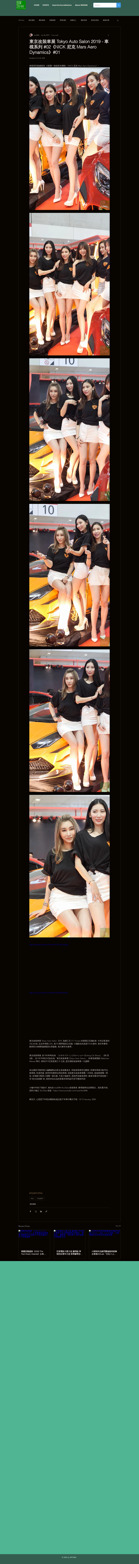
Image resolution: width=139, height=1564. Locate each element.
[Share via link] (46, 1211)
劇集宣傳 (106, 20)
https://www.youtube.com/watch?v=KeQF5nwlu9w (48, 993)
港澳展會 (52, 20)
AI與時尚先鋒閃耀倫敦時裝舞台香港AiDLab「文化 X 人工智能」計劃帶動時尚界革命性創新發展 (104, 1252)
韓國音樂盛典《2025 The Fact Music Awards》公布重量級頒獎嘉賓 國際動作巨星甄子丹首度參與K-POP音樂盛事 (34, 1252)
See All (118, 1226)
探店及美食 (95, 20)
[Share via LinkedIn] (41, 1211)
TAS (32, 1199)
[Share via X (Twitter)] (36, 1211)
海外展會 (32, 20)
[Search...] (103, 5)
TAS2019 (40, 1199)
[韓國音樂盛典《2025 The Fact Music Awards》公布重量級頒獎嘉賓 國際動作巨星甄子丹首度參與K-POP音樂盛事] (34, 1239)
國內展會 (42, 20)
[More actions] (108, 35)
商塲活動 (63, 20)
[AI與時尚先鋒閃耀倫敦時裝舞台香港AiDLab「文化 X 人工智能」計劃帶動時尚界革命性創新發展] (104, 1239)
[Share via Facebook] (30, 1211)
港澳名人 (73, 20)
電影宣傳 (84, 20)
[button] (118, 20)
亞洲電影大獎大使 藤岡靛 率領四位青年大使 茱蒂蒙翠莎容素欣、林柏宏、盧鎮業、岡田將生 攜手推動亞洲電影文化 (69, 1252)
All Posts (21, 20)
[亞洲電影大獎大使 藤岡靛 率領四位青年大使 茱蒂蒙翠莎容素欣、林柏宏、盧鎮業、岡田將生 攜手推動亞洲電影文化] (69, 1239)
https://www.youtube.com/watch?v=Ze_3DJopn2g (48, 944)
